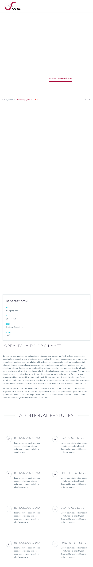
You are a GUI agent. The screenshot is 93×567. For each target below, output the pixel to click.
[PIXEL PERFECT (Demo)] (69, 400)
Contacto (40, 552)
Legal (66, 552)
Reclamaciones (53, 552)
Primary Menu (88, 6)
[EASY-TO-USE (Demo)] (69, 365)
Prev (7, 518)
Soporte (28, 552)
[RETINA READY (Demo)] (23, 365)
